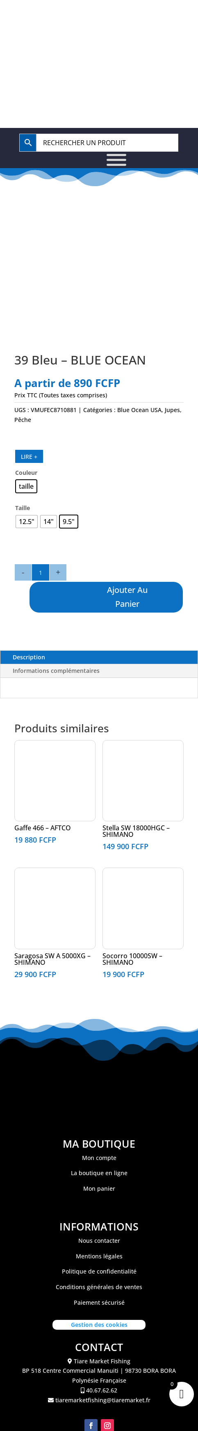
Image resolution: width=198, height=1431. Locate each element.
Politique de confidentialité (99, 1271)
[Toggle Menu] (116, 160)
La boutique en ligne (99, 1173)
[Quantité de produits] (41, 572)
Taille (22, 508)
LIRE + (29, 456)
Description (29, 657)
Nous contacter (99, 1240)
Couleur (26, 472)
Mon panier (99, 1188)
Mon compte (99, 1158)
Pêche (22, 420)
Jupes (172, 410)
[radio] (26, 486)
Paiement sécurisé (99, 1302)
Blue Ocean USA (139, 410)
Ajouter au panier (127, 596)
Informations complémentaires (56, 670)
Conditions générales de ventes (99, 1287)
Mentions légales (99, 1256)
